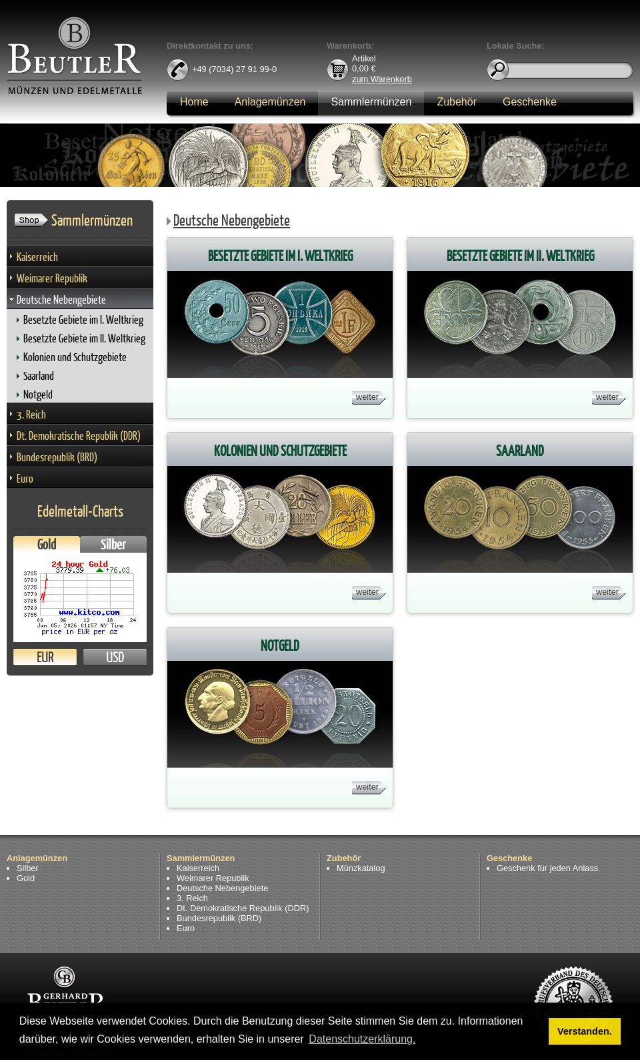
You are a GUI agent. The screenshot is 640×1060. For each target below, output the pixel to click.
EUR (45, 657)
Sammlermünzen (371, 101)
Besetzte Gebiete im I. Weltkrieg (83, 319)
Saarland (38, 375)
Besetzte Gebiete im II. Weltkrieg (84, 338)
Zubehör (457, 101)
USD (115, 657)
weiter (367, 397)
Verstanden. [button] (584, 1031)
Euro (25, 478)
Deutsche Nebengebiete (61, 299)
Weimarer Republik (52, 278)
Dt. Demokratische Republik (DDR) (79, 436)
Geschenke (530, 101)
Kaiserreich (37, 257)
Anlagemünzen (270, 101)
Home (194, 101)
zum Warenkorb (382, 78)
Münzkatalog (361, 868)
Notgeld (38, 394)
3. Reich (31, 414)
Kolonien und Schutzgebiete (75, 357)
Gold (46, 544)
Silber (113, 544)
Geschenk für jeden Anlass (547, 868)
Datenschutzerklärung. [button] (362, 1039)
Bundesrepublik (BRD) (57, 457)
